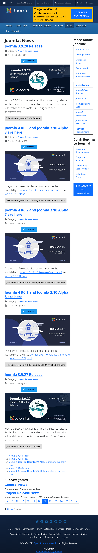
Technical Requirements (82, 130)
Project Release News (27, 51)
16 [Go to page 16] (17, 501)
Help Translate (36, 537)
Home (9, 25)
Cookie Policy (55, 534)
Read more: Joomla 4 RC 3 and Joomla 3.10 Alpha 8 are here (35, 200)
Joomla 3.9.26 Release (19, 455)
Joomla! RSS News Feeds (81, 122)
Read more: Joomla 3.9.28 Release (23, 118)
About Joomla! (22, 25)
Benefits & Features (41, 25)
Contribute (81, 25)
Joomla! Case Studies (82, 92)
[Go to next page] (72, 501)
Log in (65, 537)
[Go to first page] (7, 501)
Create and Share (81, 61)
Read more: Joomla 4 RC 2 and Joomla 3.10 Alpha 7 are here (35, 282)
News (69, 25)
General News (16, 484)
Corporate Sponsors (80, 159)
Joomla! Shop (82, 98)
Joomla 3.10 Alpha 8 (16, 194)
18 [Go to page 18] (28, 501)
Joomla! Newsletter (81, 114)
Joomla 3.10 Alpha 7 (16, 276)
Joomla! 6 (59, 25)
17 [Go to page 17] (22, 501)
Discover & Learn (44, 3)
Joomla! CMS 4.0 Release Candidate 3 (41, 190)
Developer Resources (85, 3)
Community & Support (64, 3)
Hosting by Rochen (49, 551)
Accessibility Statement (21, 534)
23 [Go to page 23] (56, 501)
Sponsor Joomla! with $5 (75, 534)
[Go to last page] (76, 501)
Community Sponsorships (82, 167)
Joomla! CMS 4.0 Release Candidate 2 (41, 272)
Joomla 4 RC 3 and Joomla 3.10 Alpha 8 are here (36, 130)
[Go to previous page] (12, 501)
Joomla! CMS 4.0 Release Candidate (49, 354)
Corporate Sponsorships (82, 150)
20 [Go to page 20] (39, 501)
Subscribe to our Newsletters (83, 189)
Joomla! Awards (83, 85)
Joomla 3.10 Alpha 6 (21, 358)
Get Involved (82, 68)
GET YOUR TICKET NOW (81, 14)
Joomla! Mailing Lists (83, 105)
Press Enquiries (13, 31)
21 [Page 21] (45, 501)
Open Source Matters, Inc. (46, 543)
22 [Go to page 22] (50, 501)
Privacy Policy (40, 534)
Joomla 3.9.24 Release (19, 468)
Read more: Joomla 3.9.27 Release (23, 446)
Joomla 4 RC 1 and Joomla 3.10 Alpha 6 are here (36, 294)
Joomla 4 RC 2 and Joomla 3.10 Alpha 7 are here (36, 212)
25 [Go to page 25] (67, 501)
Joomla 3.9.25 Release (19, 458)
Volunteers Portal (81, 175)
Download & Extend (25, 3)
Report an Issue (52, 537)
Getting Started (83, 54)
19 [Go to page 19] (34, 501)
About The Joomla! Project (83, 75)
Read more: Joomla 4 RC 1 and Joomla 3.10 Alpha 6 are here (35, 364)
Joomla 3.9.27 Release (23, 374)
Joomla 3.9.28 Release (23, 46)
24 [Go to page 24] (61, 501)
